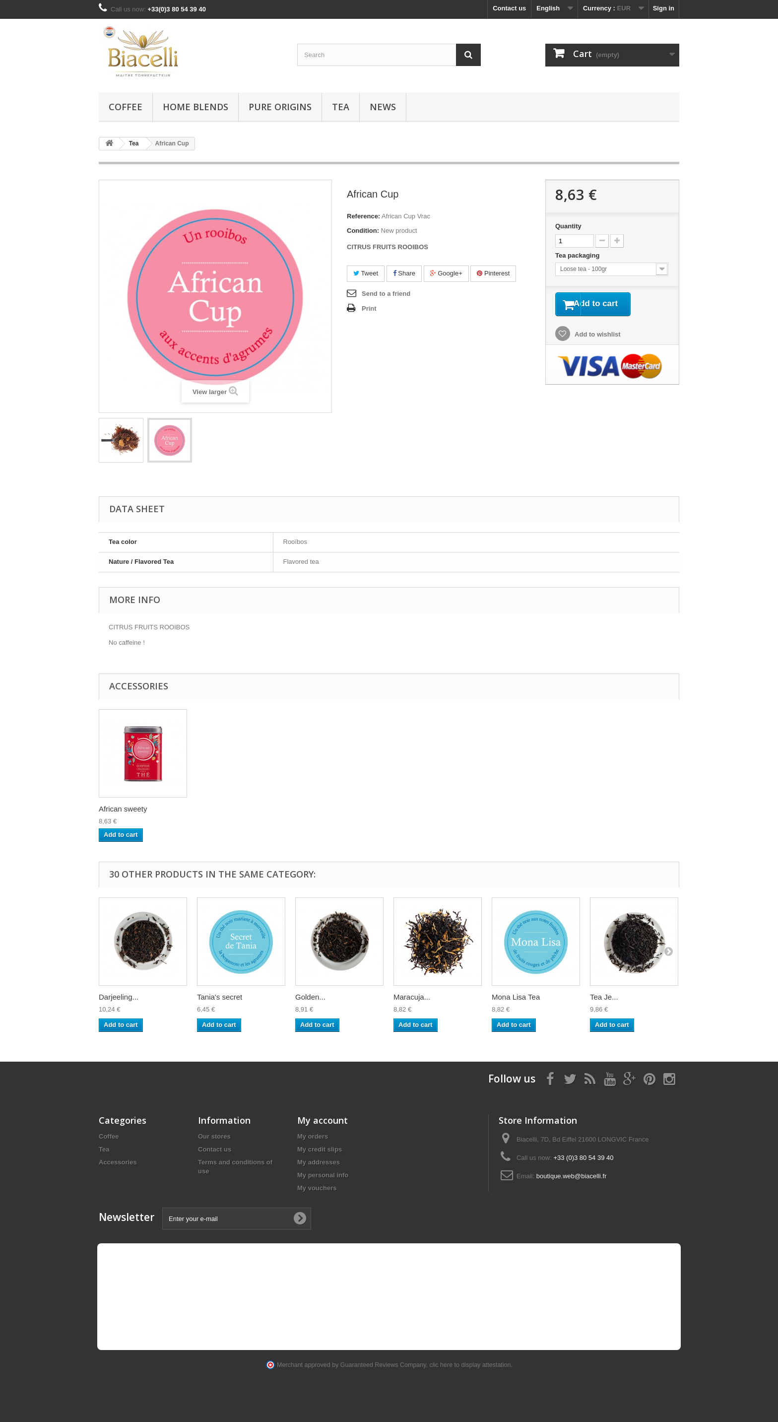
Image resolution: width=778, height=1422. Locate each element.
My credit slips (319, 1149)
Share (404, 273)
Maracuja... (411, 997)
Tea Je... (604, 997)
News (383, 107)
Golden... (310, 997)
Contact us (509, 8)
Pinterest (493, 273)
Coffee (125, 107)
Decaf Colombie (125, 809)
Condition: (363, 230)
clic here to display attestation (470, 1364)
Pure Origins (280, 107)
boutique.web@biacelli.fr (571, 1176)
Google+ (446, 273)
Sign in (663, 8)
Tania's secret (219, 997)
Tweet (365, 273)
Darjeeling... (118, 997)
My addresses (318, 1162)
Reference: (363, 216)
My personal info (322, 1175)
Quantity (568, 226)
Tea (340, 107)
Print (369, 308)
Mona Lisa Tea (516, 997)
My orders (312, 1136)
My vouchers (316, 1188)
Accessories (118, 1162)
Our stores (214, 1136)
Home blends (195, 107)
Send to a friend (386, 293)
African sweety (221, 809)
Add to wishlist (597, 336)
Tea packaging (578, 255)
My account (322, 1120)
